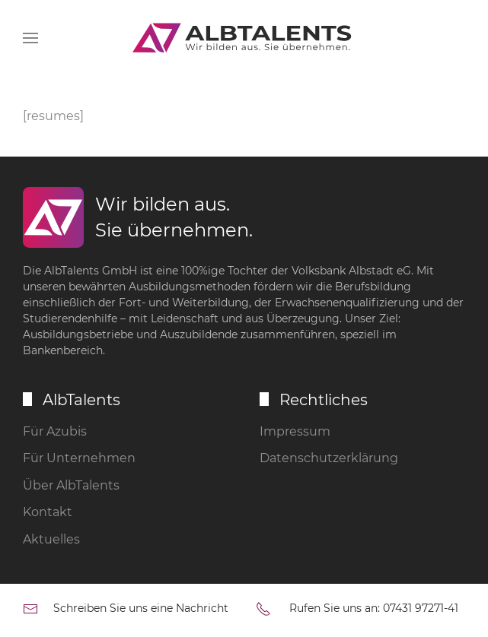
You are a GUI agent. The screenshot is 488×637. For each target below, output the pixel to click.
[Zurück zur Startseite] (244, 38)
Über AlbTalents (71, 485)
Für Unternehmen (79, 458)
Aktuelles (51, 539)
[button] (30, 38)
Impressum (295, 431)
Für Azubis (55, 431)
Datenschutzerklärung (329, 458)
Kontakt (47, 512)
